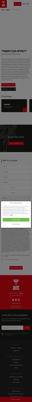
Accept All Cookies (16, 242)
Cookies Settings (16, 247)
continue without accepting (16, 225)
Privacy (11, 238)
